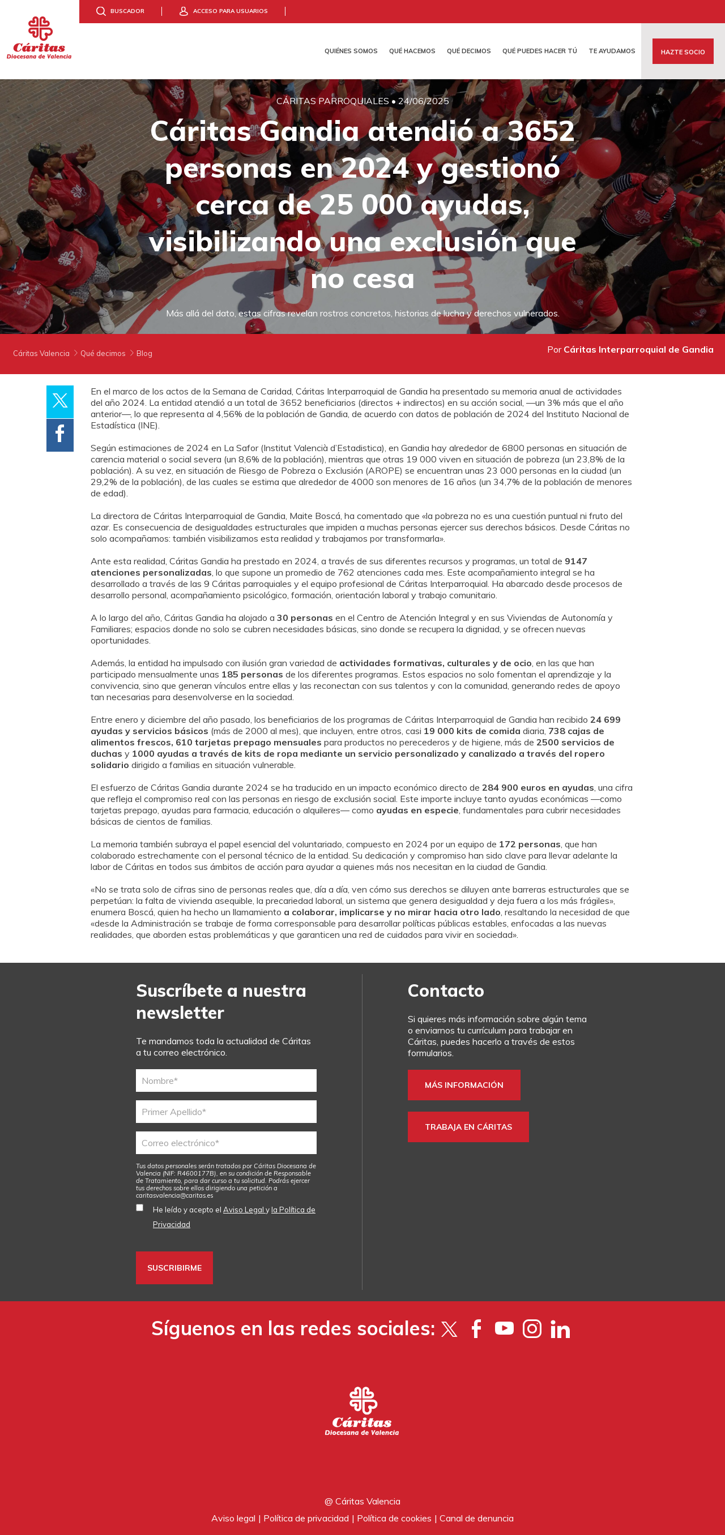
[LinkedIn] (560, 1328)
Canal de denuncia (477, 1518)
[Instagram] (532, 1328)
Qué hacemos (412, 51)
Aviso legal (233, 1518)
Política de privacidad (306, 1518)
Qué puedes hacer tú (539, 51)
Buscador (127, 11)
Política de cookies (394, 1518)
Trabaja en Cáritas (468, 1127)
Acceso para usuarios (230, 11)
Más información (464, 1085)
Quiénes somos (351, 51)
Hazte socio (683, 52)
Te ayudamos (612, 51)
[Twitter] (449, 1328)
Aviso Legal (244, 1209)
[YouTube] (504, 1328)
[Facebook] (477, 1328)
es (175, 1195)
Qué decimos (469, 51)
